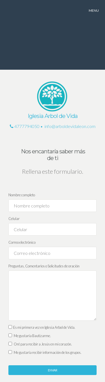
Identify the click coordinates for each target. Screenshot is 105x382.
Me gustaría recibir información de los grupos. (44, 352)
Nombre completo (21, 195)
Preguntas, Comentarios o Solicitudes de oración (44, 266)
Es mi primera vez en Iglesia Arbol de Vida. (41, 327)
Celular (14, 218)
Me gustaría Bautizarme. (29, 335)
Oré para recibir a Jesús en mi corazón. (40, 344)
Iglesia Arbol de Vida (53, 116)
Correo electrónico (22, 242)
